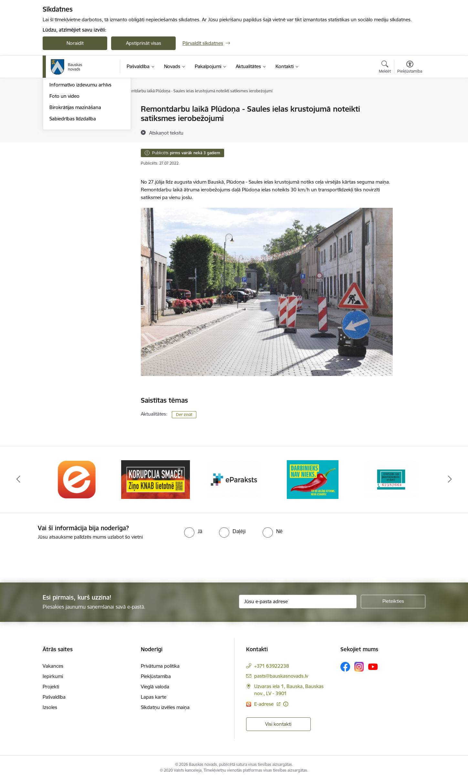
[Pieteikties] (393, 601)
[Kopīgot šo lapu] (409, 122)
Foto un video (64, 165)
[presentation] (54, 558)
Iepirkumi (53, 676)
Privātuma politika (160, 666)
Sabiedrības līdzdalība (72, 188)
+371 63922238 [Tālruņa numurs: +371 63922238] (271, 666)
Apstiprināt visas (143, 43)
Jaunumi (58, 132)
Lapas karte (153, 697)
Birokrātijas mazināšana (75, 177)
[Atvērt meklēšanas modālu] (385, 68)
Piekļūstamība (156, 676)
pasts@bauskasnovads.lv (281, 676)
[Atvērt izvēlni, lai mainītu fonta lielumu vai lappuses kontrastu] (409, 68)
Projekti (51, 687)
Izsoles (50, 707)
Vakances (53, 666)
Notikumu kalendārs (71, 120)
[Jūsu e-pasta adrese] (298, 601)
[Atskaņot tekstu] (166, 133)
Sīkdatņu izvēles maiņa (165, 707)
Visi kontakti (278, 724)
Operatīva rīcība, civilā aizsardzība (85, 109)
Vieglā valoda (155, 687)
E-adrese (264, 704)
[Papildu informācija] (285, 704)
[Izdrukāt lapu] (409, 106)
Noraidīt (75, 43)
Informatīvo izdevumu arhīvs (80, 154)
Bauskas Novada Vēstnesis (78, 143)
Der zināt (184, 414)
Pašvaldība (54, 697)
